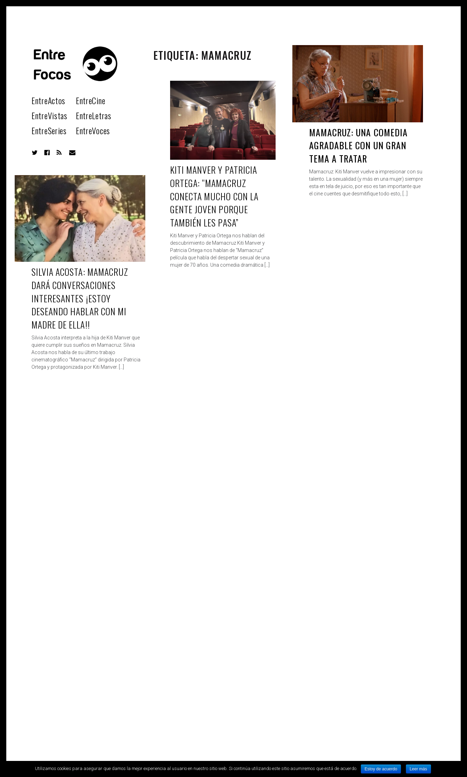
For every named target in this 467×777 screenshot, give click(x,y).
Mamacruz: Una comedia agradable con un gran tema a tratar (358, 145)
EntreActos (48, 100)
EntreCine (90, 100)
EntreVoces (93, 130)
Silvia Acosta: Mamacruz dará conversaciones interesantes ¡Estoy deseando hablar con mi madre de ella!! (79, 298)
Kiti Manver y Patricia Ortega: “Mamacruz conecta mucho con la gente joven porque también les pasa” (214, 196)
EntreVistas (49, 115)
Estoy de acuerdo (381, 769)
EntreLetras (93, 115)
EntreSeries (49, 130)
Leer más (418, 769)
